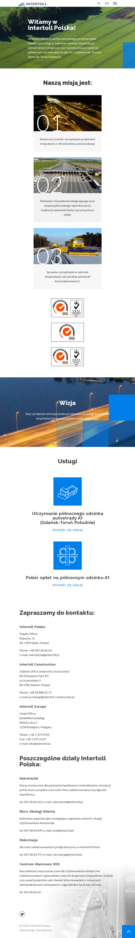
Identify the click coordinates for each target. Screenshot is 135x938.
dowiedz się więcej (67, 530)
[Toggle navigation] (115, 3)
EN (107, 3)
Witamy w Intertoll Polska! (52, 24)
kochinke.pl (43, 930)
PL (99, 3)
